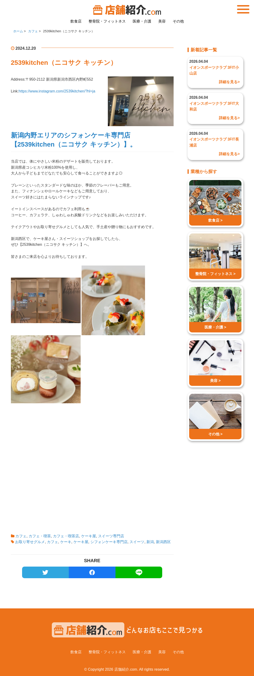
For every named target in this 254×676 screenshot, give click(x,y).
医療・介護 (142, 21)
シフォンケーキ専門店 (109, 542)
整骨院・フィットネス (107, 21)
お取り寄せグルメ (30, 542)
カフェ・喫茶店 (66, 536)
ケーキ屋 (88, 536)
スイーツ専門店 (111, 536)
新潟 (150, 542)
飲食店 (76, 21)
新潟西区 (163, 542)
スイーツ (136, 542)
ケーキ (65, 542)
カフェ (20, 536)
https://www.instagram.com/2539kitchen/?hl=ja (57, 91)
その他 (178, 21)
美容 (162, 21)
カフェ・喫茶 (40, 536)
